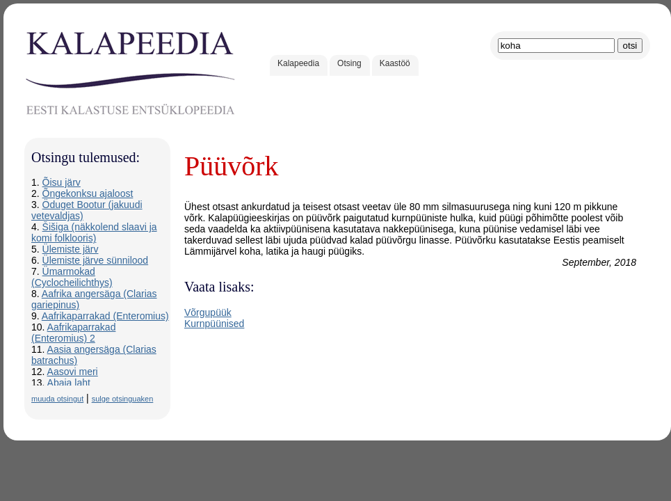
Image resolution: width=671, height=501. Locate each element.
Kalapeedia (298, 63)
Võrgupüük (208, 312)
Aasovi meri (72, 371)
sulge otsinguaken (123, 399)
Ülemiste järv (70, 249)
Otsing (349, 63)
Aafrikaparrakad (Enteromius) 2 (73, 332)
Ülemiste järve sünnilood (95, 260)
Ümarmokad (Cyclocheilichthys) (72, 277)
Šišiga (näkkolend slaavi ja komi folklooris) (94, 232)
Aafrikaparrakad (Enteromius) (105, 315)
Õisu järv (61, 182)
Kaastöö (395, 63)
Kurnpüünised (214, 323)
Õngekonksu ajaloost (88, 193)
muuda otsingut (57, 399)
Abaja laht (68, 382)
